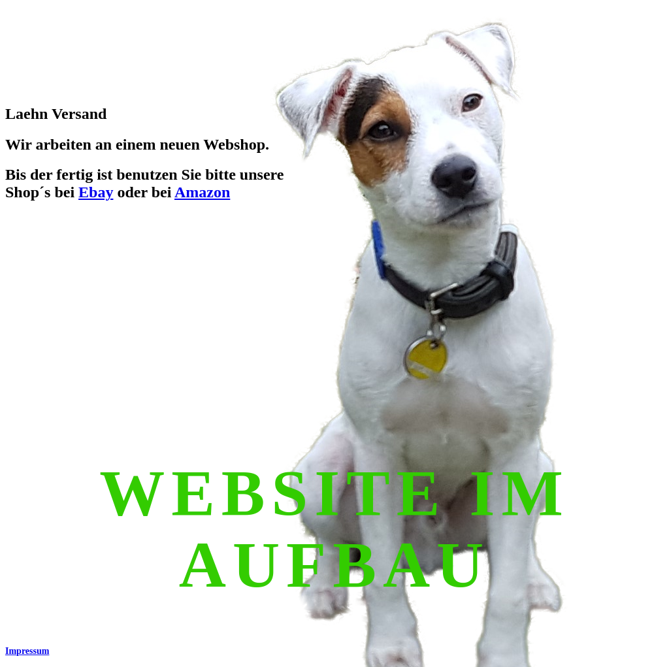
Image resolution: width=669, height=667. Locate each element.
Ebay (95, 192)
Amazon (202, 192)
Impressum (27, 651)
